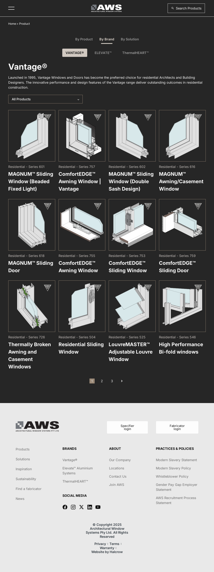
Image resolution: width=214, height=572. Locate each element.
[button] (186, 8)
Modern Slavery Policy (173, 468)
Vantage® (69, 460)
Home (12, 23)
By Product (84, 39)
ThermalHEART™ (135, 53)
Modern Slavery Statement (176, 460)
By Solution (130, 39)
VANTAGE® (75, 53)
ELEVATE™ (103, 53)
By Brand (106, 39)
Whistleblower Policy (172, 476)
